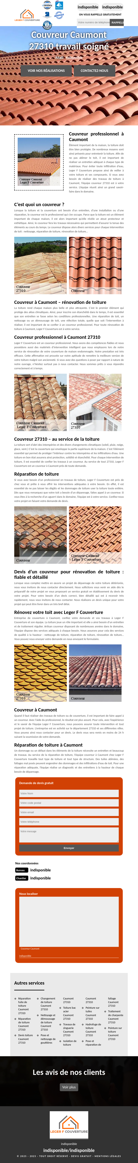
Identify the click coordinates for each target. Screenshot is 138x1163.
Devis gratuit (81, 1156)
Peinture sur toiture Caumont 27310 (115, 1033)
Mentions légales (108, 1156)
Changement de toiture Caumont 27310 (48, 1004)
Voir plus (69, 1087)
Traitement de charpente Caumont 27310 (115, 1017)
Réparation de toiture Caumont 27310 (24, 1024)
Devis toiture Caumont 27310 (25, 1039)
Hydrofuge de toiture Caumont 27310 (93, 1030)
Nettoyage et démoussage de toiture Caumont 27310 (48, 1022)
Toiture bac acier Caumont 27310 (69, 1013)
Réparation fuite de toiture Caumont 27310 (24, 1006)
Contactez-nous (94, 71)
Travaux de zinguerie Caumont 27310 (69, 1030)
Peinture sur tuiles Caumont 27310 (92, 1013)
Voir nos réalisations (46, 71)
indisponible (88, 7)
